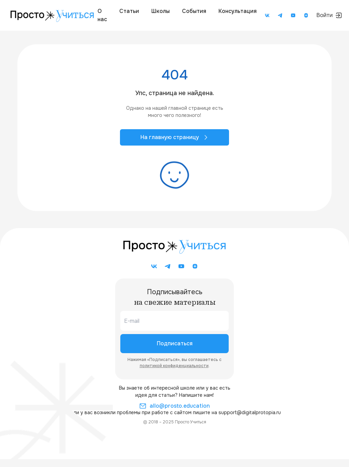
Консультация (237, 11)
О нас (102, 15)
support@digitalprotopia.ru (249, 412)
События (194, 11)
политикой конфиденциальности (174, 365)
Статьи (129, 11)
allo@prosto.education (174, 406)
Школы (160, 11)
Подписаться (175, 343)
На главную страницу (174, 137)
